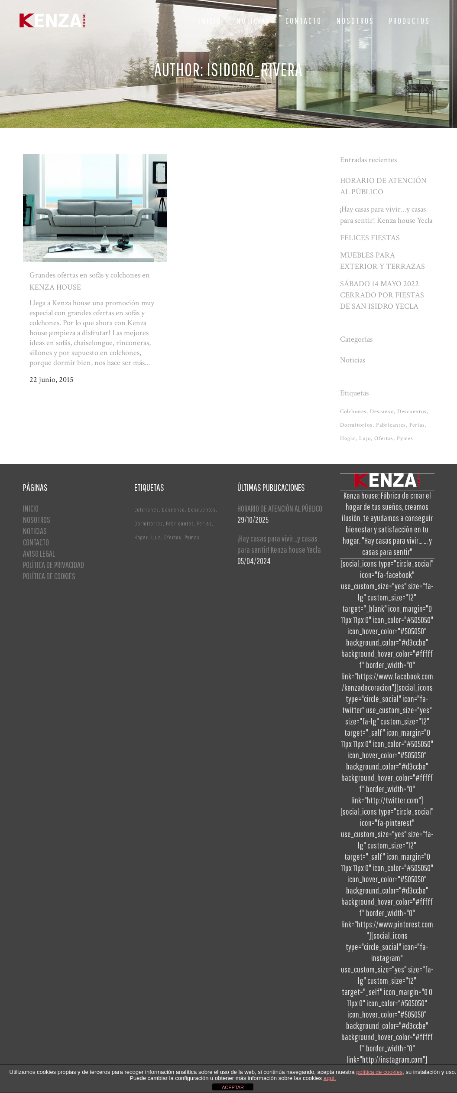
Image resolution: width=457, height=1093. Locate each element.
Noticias (352, 360)
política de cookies (379, 1072)
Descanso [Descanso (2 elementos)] (382, 411)
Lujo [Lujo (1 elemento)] (365, 438)
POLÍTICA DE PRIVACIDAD (53, 565)
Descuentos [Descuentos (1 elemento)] (412, 411)
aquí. (330, 1078)
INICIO (31, 508)
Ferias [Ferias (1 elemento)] (417, 425)
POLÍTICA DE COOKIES (49, 576)
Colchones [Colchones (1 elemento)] (353, 411)
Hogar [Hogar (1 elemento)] (348, 438)
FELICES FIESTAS (370, 238)
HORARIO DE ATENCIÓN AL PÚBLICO (279, 508)
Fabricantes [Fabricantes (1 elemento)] (391, 425)
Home (189, 86)
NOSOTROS (36, 520)
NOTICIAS (35, 531)
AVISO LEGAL (39, 553)
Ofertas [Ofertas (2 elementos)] (383, 438)
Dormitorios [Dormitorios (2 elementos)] (356, 425)
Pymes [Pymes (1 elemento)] (405, 438)
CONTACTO (36, 542)
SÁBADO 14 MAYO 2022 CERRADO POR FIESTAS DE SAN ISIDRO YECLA (382, 295)
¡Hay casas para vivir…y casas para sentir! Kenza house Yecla (279, 544)
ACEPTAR (233, 1087)
